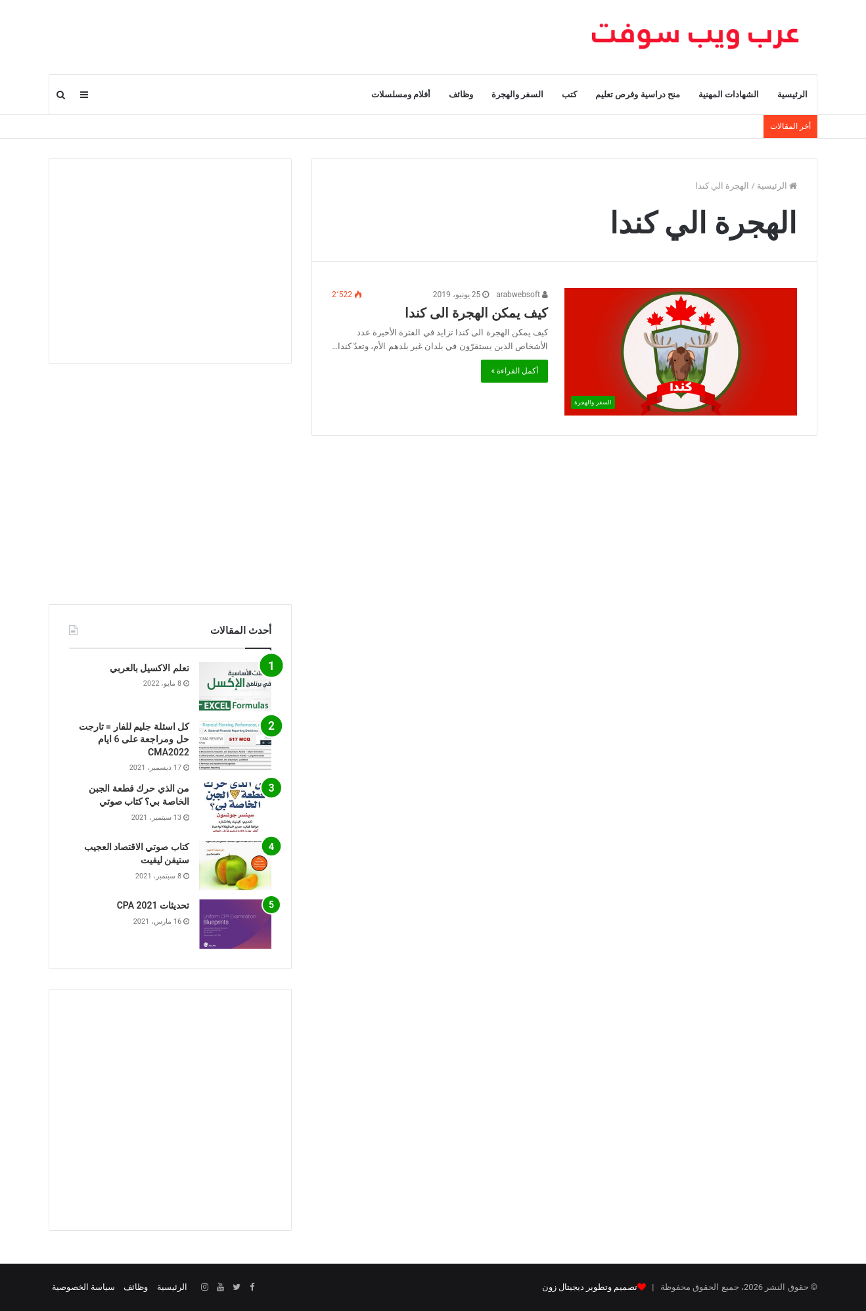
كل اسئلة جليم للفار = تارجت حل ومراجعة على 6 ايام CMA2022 (134, 739)
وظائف (461, 94)
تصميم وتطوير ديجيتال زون (589, 1287)
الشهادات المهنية (728, 94)
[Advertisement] (170, 261)
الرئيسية (792, 94)
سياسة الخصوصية (83, 1287)
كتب (569, 94)
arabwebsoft (522, 294)
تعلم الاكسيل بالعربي (149, 668)
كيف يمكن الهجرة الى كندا (476, 313)
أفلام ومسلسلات (400, 94)
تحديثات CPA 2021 (153, 905)
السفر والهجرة (517, 94)
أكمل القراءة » (514, 370)
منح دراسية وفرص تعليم (637, 94)
